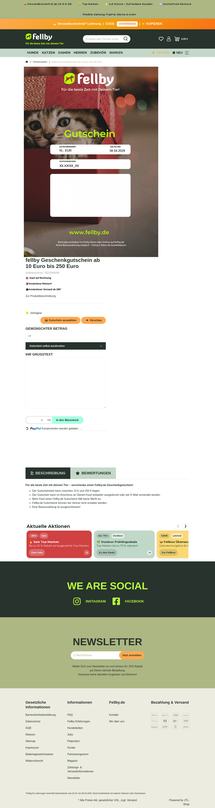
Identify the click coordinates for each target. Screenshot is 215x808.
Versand (132, 800)
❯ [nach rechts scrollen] (185, 526)
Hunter (71, 747)
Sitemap (30, 741)
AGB (28, 728)
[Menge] (36, 420)
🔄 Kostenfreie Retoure (175, 4)
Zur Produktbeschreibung (41, 296)
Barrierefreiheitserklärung (41, 714)
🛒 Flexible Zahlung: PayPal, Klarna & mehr (107, 14)
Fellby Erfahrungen (78, 721)
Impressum (32, 747)
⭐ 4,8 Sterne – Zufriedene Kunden (129, 4)
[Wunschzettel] (161, 39)
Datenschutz (33, 721)
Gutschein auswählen (60, 320)
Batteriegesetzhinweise (39, 754)
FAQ (70, 714)
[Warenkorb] (181, 39)
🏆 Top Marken (88, 4)
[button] (169, 39)
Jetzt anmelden (131, 655)
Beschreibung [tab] (48, 473)
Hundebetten (75, 728)
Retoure (30, 734)
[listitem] (59, 544)
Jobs (70, 734)
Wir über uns (116, 721)
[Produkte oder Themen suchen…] (102, 39)
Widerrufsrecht (34, 760)
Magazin (72, 760)
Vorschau (93, 320)
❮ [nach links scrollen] (178, 526)
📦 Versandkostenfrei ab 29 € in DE (48, 4)
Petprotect (73, 741)
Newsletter (73, 778)
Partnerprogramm (77, 754)
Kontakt (113, 714)
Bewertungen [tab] (93, 473)
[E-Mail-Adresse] (96, 655)
